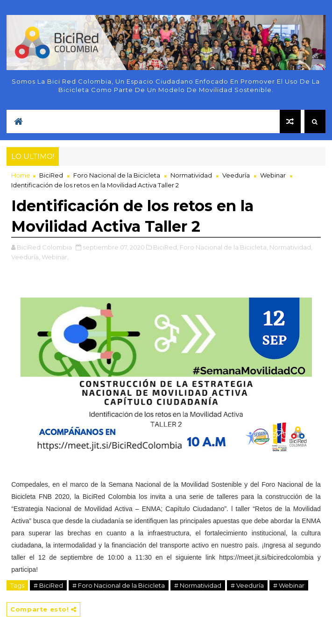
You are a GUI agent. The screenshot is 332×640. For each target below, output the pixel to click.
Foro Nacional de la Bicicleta (116, 175)
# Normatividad (197, 585)
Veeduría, (25, 257)
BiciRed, (165, 247)
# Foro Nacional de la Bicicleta (118, 585)
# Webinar (288, 585)
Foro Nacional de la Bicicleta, (224, 247)
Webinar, (55, 257)
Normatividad (191, 175)
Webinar (273, 175)
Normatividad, (290, 247)
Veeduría (236, 175)
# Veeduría (247, 585)
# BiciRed (48, 585)
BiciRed (51, 175)
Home (20, 175)
